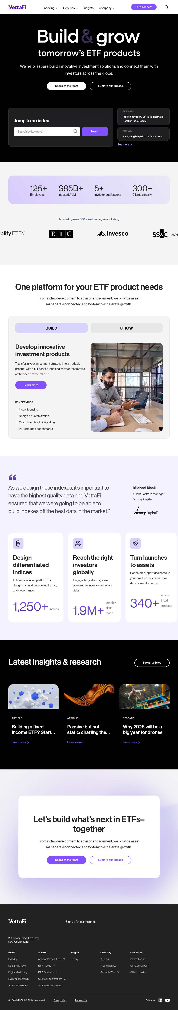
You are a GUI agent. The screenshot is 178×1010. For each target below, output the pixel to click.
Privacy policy (60, 1000)
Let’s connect (143, 7)
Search (94, 131)
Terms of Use (81, 1000)
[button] (50, 7)
